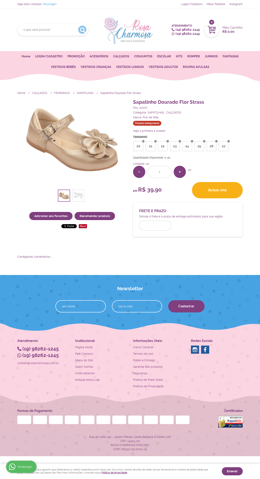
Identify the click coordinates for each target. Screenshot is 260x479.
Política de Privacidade (148, 386)
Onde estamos (85, 373)
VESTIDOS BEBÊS (63, 67)
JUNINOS (211, 56)
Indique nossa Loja (87, 379)
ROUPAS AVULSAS (196, 67)
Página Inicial (84, 347)
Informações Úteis (147, 341)
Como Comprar (143, 347)
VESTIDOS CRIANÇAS (96, 67)
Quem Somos (84, 366)
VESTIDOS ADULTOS (163, 67)
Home (26, 56)
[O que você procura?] (82, 30)
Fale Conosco (84, 353)
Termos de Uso (143, 353)
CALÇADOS (121, 56)
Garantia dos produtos (148, 366)
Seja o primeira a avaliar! (149, 130)
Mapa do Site (84, 360)
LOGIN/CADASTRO (49, 56)
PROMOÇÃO (76, 56)
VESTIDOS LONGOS (130, 67)
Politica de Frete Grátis (148, 379)
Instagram (236, 4)
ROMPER (193, 56)
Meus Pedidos (216, 4)
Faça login (49, 4)
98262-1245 (188, 30)
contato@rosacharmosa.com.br (38, 363)
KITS (179, 56)
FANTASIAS (231, 56)
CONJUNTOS (143, 56)
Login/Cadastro (192, 4)
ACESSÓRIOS (99, 56)
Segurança (140, 373)
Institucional (85, 341)
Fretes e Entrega (144, 360)
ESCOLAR (164, 56)
